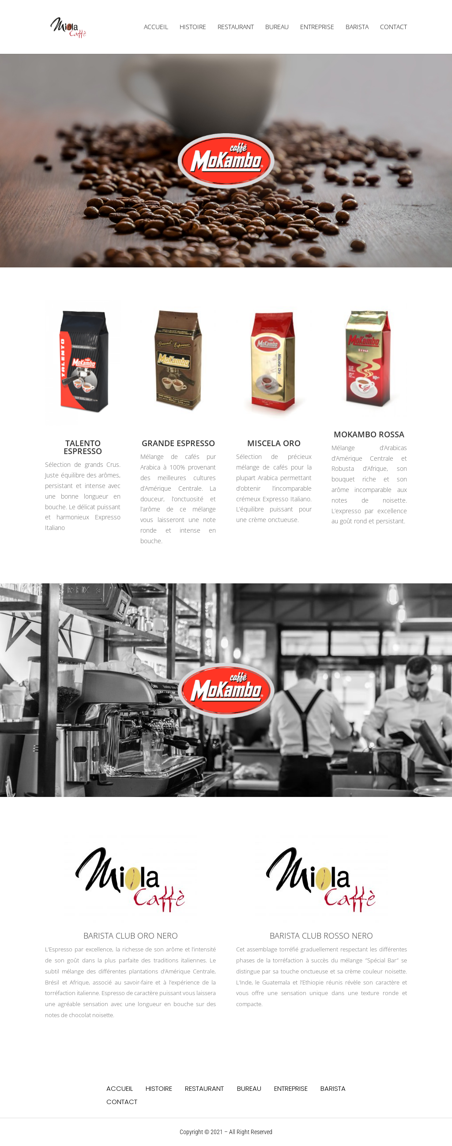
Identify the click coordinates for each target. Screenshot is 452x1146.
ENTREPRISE (317, 27)
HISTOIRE (193, 27)
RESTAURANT (236, 27)
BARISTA (357, 27)
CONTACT (393, 27)
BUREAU (277, 27)
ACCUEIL (156, 27)
